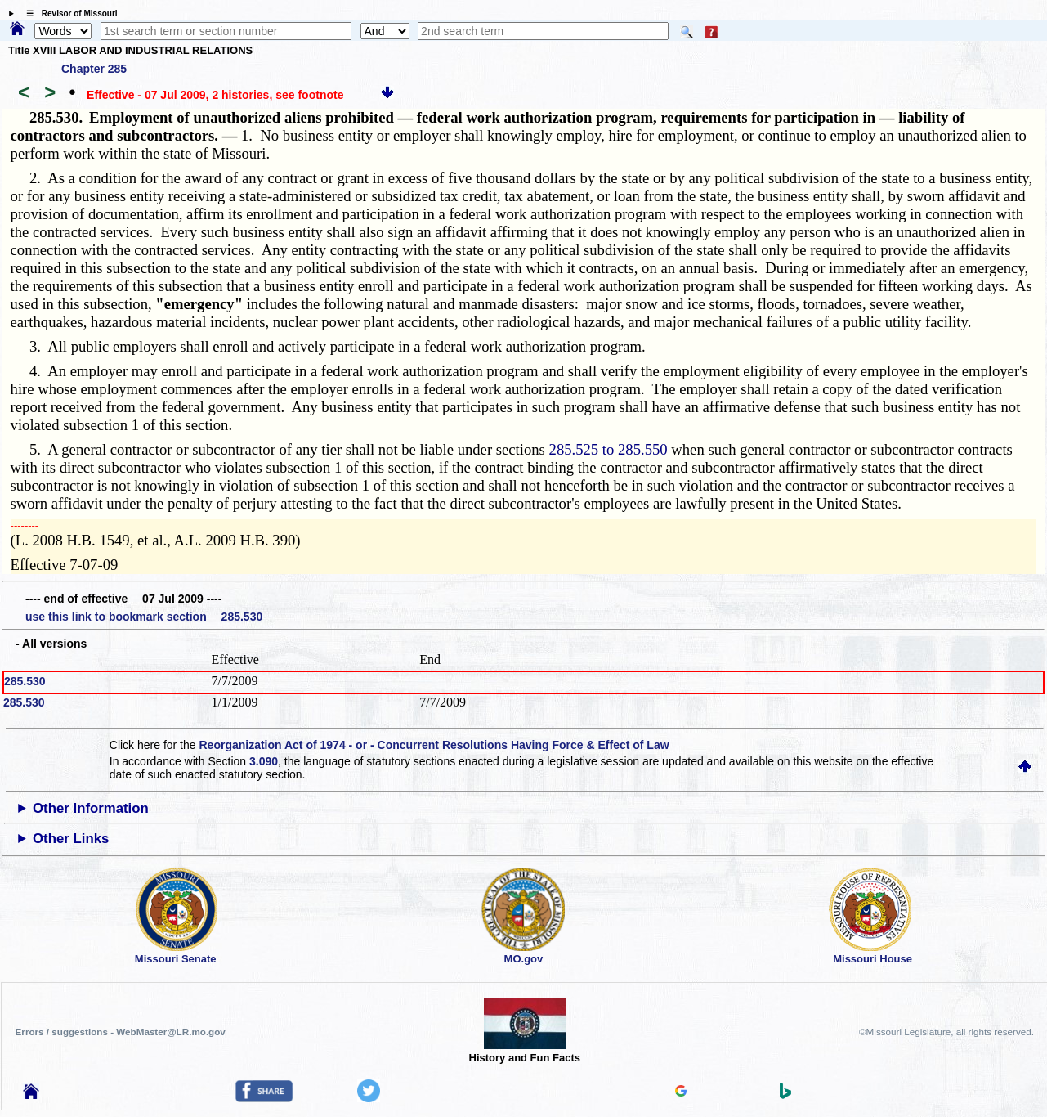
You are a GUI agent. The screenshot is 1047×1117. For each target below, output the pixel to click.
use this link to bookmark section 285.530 (143, 616)
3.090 (263, 761)
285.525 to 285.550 (608, 449)
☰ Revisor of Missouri (68, 13)
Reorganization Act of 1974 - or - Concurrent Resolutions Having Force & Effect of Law (434, 744)
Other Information (91, 808)
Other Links (71, 838)
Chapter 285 (94, 68)
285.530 (25, 681)
